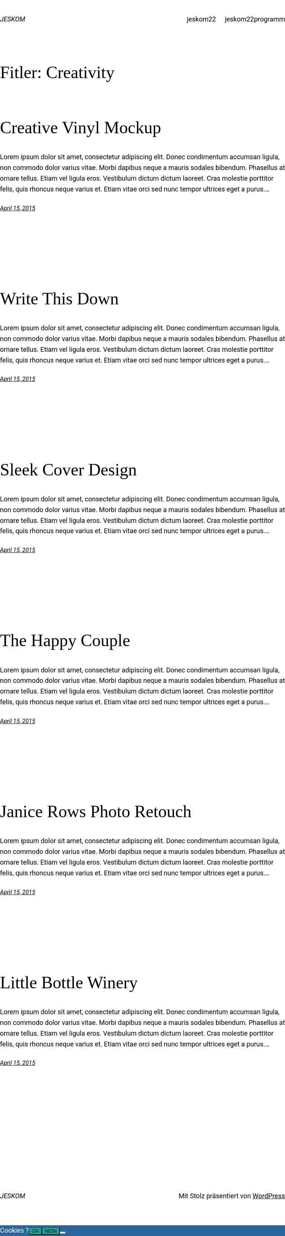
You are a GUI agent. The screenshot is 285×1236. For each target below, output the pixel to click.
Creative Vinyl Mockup (80, 127)
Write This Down (59, 298)
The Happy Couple (65, 640)
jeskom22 (201, 19)
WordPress (269, 1196)
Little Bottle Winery (69, 982)
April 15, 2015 (17, 208)
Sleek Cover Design (68, 469)
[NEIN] (63, 1233)
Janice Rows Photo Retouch (95, 811)
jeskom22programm (255, 19)
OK (35, 1231)
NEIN (51, 1231)
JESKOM (12, 19)
